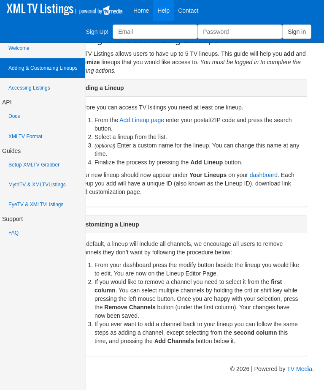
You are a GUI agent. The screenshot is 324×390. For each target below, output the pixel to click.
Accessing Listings (29, 88)
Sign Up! (97, 31)
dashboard (264, 175)
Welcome (19, 48)
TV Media (299, 368)
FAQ (13, 233)
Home (141, 10)
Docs (14, 116)
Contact (188, 10)
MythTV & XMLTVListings (37, 185)
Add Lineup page (141, 120)
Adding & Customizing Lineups (42, 68)
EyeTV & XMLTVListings (36, 204)
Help (163, 10)
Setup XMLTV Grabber (33, 165)
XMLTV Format (25, 136)
